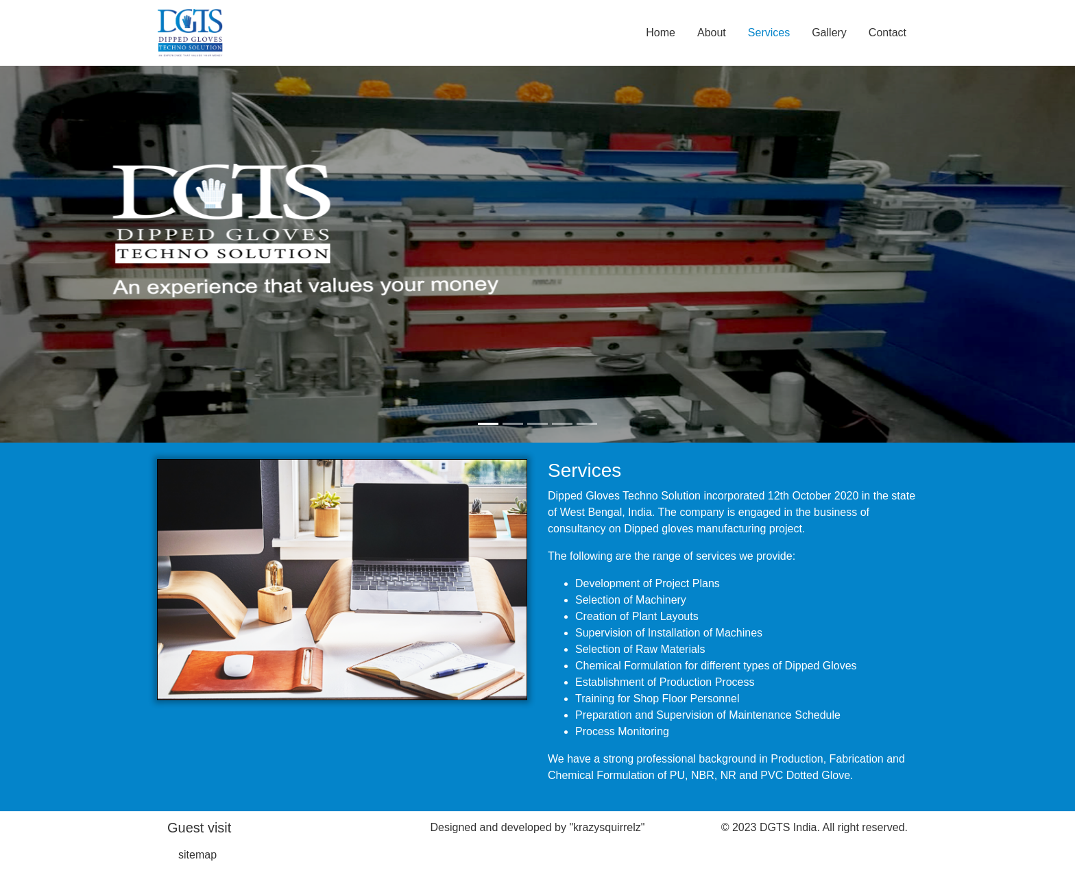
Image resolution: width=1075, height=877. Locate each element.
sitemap (197, 855)
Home (660, 32)
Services (769, 32)
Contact (887, 32)
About (711, 32)
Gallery (829, 32)
